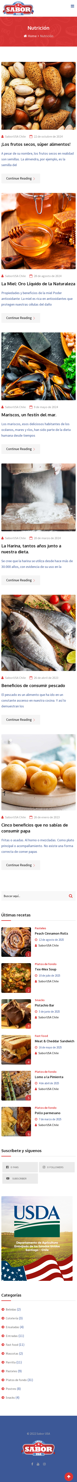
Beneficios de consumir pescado (33, 685)
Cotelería (12, 1318)
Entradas (12, 1336)
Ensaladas (12, 1327)
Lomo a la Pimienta (49, 1077)
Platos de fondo (46, 964)
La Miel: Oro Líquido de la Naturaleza (38, 283)
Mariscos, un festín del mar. (28, 414)
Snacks (39, 1000)
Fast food (41, 1036)
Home (30, 36)
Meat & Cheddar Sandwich (54, 1041)
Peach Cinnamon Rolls (51, 933)
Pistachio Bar (44, 1005)
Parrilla (11, 1362)
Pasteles (40, 928)
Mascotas (12, 1353)
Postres (11, 1389)
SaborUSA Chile (15, 136)
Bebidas (11, 1309)
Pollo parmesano (47, 1113)
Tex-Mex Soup (45, 969)
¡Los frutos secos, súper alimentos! (35, 144)
